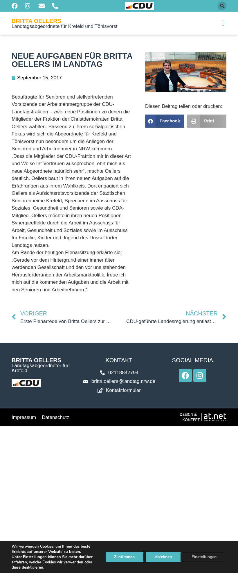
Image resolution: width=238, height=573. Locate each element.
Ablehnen (163, 557)
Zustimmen (124, 557)
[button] (222, 5)
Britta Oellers (36, 21)
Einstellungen (204, 557)
